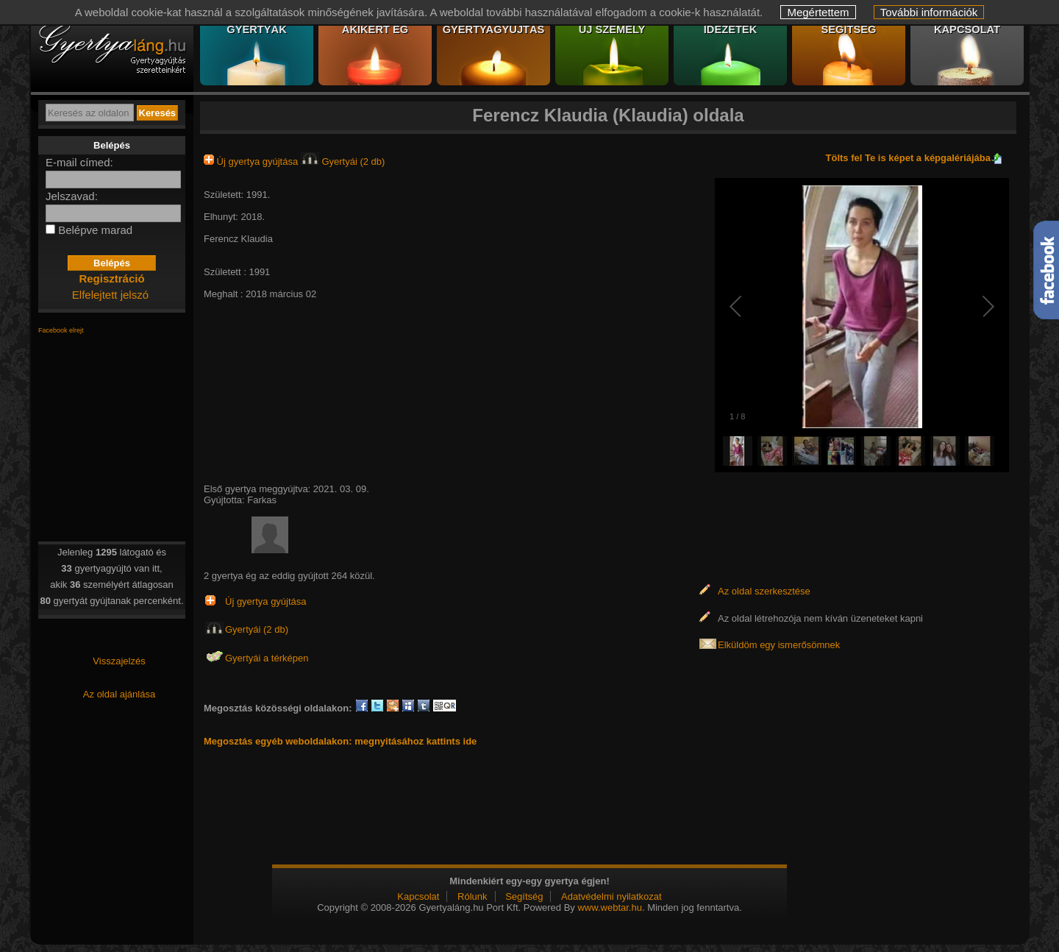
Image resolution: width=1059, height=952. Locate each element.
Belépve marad (95, 230)
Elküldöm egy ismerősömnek (779, 644)
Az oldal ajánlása (119, 694)
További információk (929, 12)
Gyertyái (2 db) (343, 161)
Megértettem (818, 12)
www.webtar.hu (609, 907)
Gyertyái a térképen (266, 658)
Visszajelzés (119, 661)
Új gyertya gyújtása (252, 161)
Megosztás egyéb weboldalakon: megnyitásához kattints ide (340, 741)
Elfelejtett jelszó (110, 294)
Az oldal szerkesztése (764, 591)
